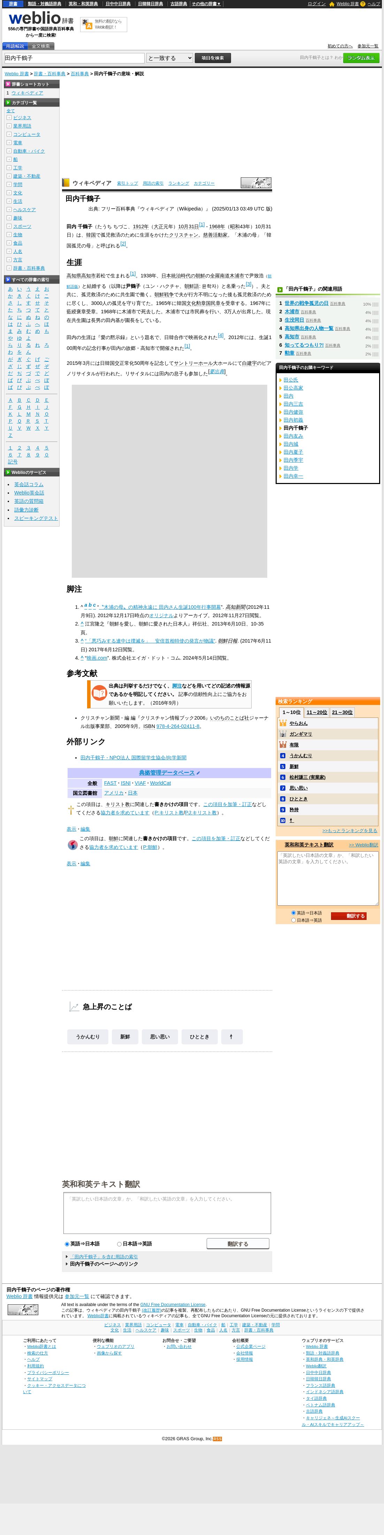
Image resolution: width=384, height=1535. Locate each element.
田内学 (291, 468)
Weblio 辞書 (348, 3)
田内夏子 (293, 452)
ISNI (126, 783)
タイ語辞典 (316, 1398)
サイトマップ (39, 1378)
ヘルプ (374, 3)
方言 (17, 259)
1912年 (141, 226)
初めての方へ (340, 46)
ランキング (178, 183)
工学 (17, 167)
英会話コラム (29, 484)
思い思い (160, 1036)
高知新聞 (235, 607)
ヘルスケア (24, 209)
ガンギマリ (301, 734)
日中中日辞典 (118, 3)
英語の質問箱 (29, 501)
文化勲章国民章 (203, 303)
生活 (17, 201)
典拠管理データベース (167, 773)
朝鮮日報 (227, 641)
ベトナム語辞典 (320, 1405)
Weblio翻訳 (316, 1366)
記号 (13, 462)
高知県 (74, 275)
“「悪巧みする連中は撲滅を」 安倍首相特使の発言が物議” (150, 641)
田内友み (293, 436)
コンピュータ (26, 134)
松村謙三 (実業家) (307, 777)
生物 (17, 234)
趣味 (17, 218)
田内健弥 (293, 412)
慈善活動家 (215, 235)
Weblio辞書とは (41, 1346)
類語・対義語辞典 (44, 3)
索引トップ (127, 183)
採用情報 (244, 1359)
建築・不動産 (26, 176)
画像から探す (109, 1353)
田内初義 (293, 420)
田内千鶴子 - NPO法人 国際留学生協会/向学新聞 (133, 757)
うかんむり (88, 1036)
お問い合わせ (179, 1346)
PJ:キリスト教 (201, 812)
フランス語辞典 (320, 1385)
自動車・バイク (29, 151)
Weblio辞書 (98, 1315)
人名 (17, 251)
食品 (17, 243)
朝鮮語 (191, 286)
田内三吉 (293, 404)
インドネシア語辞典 (325, 1391)
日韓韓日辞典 (150, 3)
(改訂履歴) (151, 1310)
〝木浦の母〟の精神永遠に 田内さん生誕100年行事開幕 (160, 607)
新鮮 (125, 1036)
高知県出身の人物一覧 (309, 328)
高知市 (88, 275)
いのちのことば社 (229, 718)
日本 (133, 793)
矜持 (294, 809)
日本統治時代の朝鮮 (183, 275)
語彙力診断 (26, 510)
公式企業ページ (251, 1346)
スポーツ (22, 226)
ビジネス (22, 117)
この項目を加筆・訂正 (227, 804)
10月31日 (188, 226)
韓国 (91, 235)
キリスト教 (118, 804)
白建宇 (249, 363)
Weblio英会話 (29, 493)
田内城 (291, 444)
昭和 (235, 226)
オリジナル (161, 615)
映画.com (97, 658)
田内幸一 (293, 476)
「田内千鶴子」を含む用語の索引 (104, 1256)
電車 (17, 142)
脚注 (177, 686)
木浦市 (237, 275)
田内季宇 (293, 460)
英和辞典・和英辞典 (325, 1359)
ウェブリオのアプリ (116, 1346)
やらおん (299, 723)
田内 (288, 396)
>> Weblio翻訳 (363, 844)
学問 (17, 184)
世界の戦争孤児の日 (307, 303)
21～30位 (342, 712)
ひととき (199, 1036)
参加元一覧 (368, 46)
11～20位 (317, 712)
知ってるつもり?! (304, 345)
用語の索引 (153, 183)
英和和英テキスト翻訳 (101, 1184)
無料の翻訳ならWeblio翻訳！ (108, 24)
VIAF (140, 783)
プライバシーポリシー (48, 1372)
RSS (218, 1439)
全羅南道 (220, 275)
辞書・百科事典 (50, 73)
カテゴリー (204, 183)
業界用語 (22, 126)
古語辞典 (178, 3)
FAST (110, 783)
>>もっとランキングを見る (349, 830)
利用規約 (35, 1366)
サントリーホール (193, 363)
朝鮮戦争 (164, 294)
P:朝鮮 (150, 847)
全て (11, 111)
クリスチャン (183, 235)
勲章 (289, 353)
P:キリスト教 (169, 812)
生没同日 (294, 320)
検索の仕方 (37, 1353)
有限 (294, 744)
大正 (158, 226)
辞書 (13, 3)
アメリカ (114, 793)
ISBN (149, 726)
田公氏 (291, 380)
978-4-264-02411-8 (177, 726)
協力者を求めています (125, 812)
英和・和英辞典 (83, 3)
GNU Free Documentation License (173, 1304)
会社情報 (244, 1353)
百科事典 (80, 73)
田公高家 (293, 388)
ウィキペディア (92, 183)
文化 (17, 192)
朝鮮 (113, 838)
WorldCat (160, 783)
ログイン (317, 3)
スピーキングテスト (36, 518)
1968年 (217, 226)
